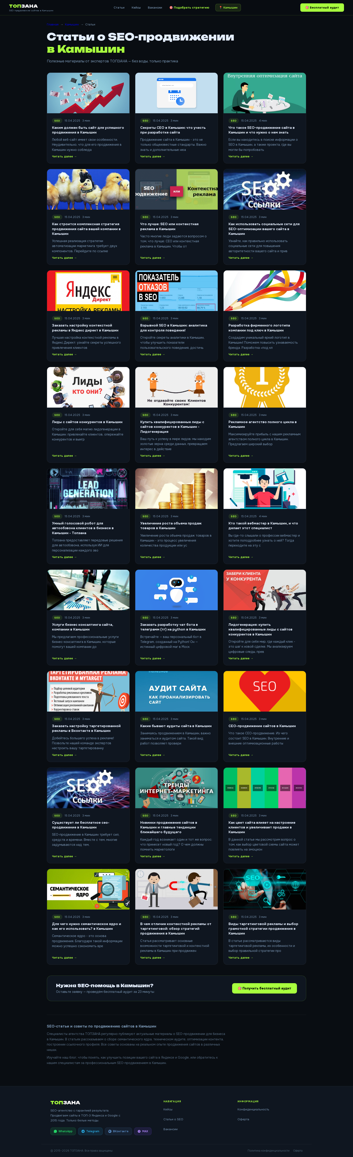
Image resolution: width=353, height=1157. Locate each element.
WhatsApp (63, 1131)
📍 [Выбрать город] (228, 7)
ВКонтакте (118, 1131)
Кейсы (136, 7)
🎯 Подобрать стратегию (189, 7)
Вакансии (155, 7)
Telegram (90, 1131)
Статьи (119, 7)
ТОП (23, 6)
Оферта (243, 1119)
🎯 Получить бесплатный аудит (264, 988)
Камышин (72, 24)
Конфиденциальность (253, 1109)
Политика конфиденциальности (269, 1150)
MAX (143, 1131)
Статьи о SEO (173, 1119)
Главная (53, 24)
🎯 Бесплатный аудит (322, 7)
